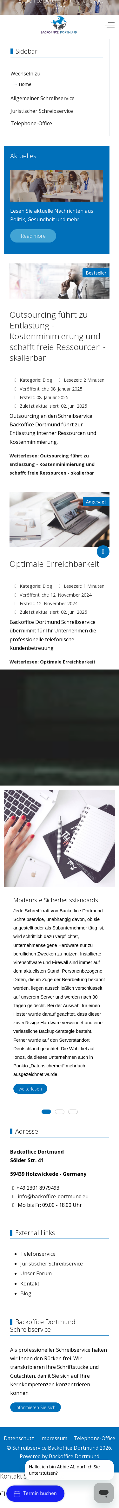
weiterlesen (30, 1089)
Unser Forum (36, 1273)
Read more (33, 235)
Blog (47, 380)
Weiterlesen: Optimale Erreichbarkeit (53, 662)
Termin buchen (35, 1493)
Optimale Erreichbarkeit (54, 563)
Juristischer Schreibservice (51, 1263)
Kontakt (29, 1283)
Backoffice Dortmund (74, 1456)
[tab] (46, 1112)
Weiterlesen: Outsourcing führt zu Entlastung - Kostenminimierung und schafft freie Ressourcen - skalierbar (52, 464)
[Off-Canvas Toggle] (110, 25)
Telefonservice (38, 1253)
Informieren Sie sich (36, 1407)
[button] (51, 882)
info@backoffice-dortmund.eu (53, 1196)
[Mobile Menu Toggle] (8, 25)
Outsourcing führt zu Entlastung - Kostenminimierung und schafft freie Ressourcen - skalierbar (58, 336)
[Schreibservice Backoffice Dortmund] (59, 25)
